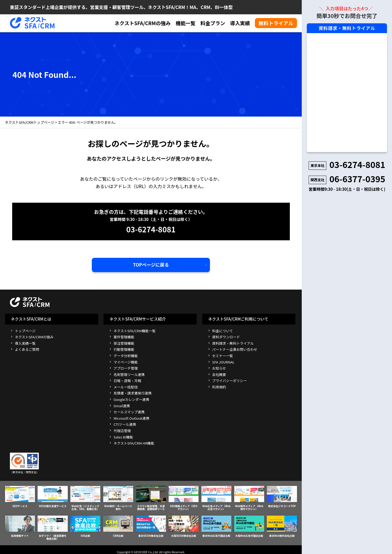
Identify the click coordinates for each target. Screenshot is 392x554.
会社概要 (219, 373)
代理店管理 (122, 430)
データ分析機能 (126, 355)
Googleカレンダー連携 (131, 398)
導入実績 (240, 23)
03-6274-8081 (150, 228)
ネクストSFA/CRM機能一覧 (135, 330)
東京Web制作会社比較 (282, 525)
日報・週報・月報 (127, 380)
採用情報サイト (20, 525)
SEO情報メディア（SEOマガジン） (184, 497)
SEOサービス (20, 496)
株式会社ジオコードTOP (282, 496)
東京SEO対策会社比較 (151, 525)
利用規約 (219, 386)
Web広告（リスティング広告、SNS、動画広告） (85, 497)
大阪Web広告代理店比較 (249, 525)
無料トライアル (276, 22)
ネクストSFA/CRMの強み (143, 23)
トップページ (25, 330)
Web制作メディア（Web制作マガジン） (249, 497)
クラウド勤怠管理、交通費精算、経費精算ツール (151, 497)
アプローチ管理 (126, 367)
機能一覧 (185, 23)
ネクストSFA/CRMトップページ (29, 122)
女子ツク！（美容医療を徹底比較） (52, 526)
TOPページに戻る (151, 264)
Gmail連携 (122, 404)
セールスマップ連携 (129, 411)
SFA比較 (85, 525)
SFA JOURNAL (223, 361)
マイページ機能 (126, 361)
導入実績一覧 (25, 342)
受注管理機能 (124, 342)
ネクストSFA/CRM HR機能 (134, 442)
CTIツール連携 (125, 423)
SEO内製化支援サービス (52, 496)
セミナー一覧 (222, 355)
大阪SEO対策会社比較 (184, 525)
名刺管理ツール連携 (129, 373)
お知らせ (219, 367)
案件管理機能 (124, 336)
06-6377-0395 (357, 178)
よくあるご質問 (27, 348)
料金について (222, 330)
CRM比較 (118, 525)
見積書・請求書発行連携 (133, 392)
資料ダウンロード (226, 336)
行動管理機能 (124, 348)
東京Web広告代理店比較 (216, 525)
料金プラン (212, 23)
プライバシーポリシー (229, 380)
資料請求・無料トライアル (233, 342)
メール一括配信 (126, 386)
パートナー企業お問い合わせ (234, 348)
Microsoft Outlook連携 (131, 417)
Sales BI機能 (123, 436)
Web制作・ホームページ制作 (118, 496)
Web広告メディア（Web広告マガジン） (216, 497)
